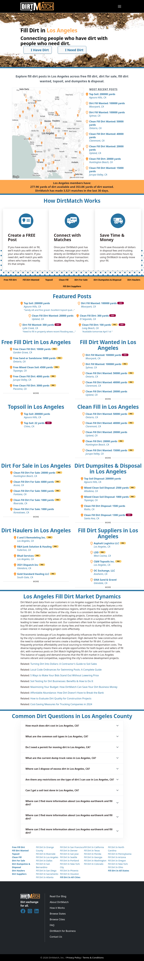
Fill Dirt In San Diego (46, 870)
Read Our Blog (58, 896)
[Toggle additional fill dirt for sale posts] (36, 516)
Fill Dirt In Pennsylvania (119, 853)
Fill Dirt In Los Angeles (47, 857)
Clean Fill (63, 279)
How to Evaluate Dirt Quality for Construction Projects (60, 698)
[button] (72, 725)
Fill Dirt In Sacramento (47, 873)
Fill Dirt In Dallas (44, 860)
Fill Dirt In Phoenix (69, 870)
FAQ (52, 925)
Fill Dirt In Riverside (45, 853)
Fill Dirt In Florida (92, 853)
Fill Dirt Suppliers (72, 286)
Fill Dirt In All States (118, 870)
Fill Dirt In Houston (69, 873)
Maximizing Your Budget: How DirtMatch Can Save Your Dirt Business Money (73, 687)
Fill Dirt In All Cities (70, 877)
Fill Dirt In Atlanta (44, 877)
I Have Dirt (37, 50)
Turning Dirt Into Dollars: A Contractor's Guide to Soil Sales (63, 664)
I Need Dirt (72, 50)
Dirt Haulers (133, 279)
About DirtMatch (59, 902)
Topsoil (49, 279)
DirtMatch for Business (63, 931)
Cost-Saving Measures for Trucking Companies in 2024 (61, 704)
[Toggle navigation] (120, 6)
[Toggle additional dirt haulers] (36, 581)
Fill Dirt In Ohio (115, 867)
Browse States (58, 913)
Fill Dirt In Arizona (117, 857)
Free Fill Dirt (10, 279)
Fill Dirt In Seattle (68, 857)
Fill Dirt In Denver (69, 850)
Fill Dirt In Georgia (93, 857)
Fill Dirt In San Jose (69, 853)
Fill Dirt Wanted (31, 279)
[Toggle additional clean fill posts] (108, 458)
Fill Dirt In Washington (95, 860)
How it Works (57, 908)
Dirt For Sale (81, 279)
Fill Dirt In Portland (69, 860)
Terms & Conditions (93, 957)
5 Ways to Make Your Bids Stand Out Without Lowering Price (64, 675)
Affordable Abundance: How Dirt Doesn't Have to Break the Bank (67, 692)
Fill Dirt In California (94, 847)
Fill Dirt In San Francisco (72, 847)
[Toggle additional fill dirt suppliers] (108, 587)
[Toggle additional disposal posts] (108, 522)
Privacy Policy (73, 957)
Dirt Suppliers (19, 873)
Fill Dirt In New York (118, 863)
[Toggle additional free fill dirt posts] (36, 393)
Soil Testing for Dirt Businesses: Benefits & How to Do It (61, 681)
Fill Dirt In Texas (92, 850)
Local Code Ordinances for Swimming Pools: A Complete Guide (66, 669)
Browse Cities (57, 919)
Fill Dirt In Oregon (117, 860)
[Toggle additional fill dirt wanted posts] (108, 399)
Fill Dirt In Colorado (93, 863)
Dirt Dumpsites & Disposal (107, 279)
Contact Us (56, 936)
